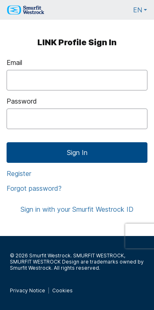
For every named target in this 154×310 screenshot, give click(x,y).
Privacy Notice (27, 290)
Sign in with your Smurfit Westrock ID (77, 209)
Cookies (62, 290)
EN (140, 12)
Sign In (77, 152)
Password (22, 101)
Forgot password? (34, 188)
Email (14, 62)
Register (19, 173)
